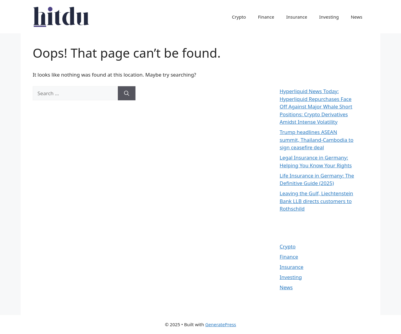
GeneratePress (220, 324)
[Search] (126, 93)
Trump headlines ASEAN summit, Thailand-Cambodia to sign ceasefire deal (316, 140)
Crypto (239, 17)
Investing (329, 17)
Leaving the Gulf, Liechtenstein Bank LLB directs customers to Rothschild (316, 201)
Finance (266, 17)
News (356, 17)
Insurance (296, 17)
